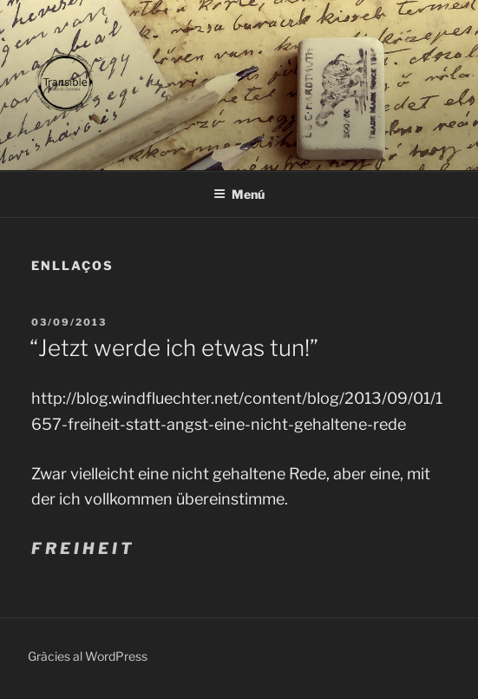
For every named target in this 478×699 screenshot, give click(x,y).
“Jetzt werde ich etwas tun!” (173, 347)
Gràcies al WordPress (87, 656)
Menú (239, 194)
